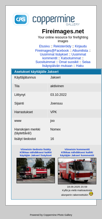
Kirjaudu (81, 46)
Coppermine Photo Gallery (57, 215)
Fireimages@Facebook (52, 51)
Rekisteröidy (62, 46)
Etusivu (44, 46)
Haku (80, 66)
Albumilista (80, 51)
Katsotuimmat (71, 58)
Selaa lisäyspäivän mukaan (66, 64)
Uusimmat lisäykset (54, 54)
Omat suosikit (68, 62)
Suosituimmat (45, 62)
